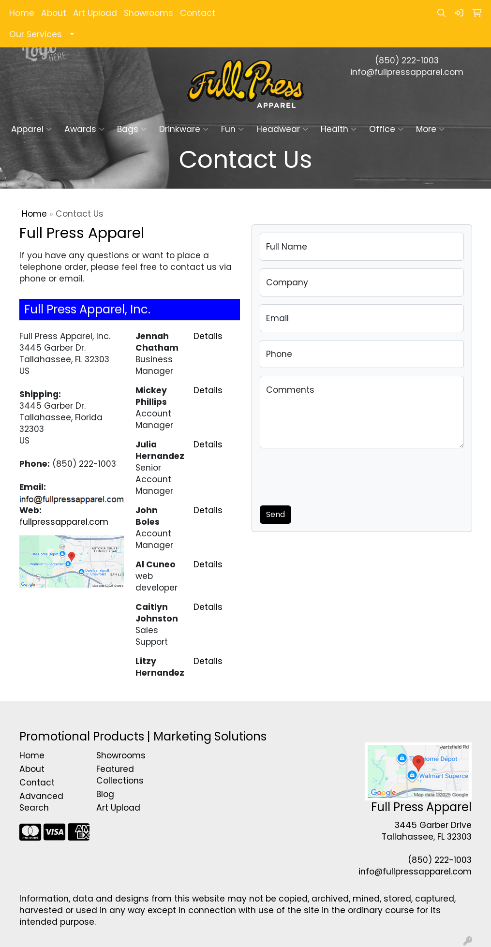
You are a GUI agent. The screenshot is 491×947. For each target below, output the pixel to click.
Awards (84, 129)
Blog (105, 794)
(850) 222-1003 (407, 60)
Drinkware (183, 129)
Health (339, 129)
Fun (232, 129)
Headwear (282, 129)
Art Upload (95, 13)
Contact (197, 13)
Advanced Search (41, 802)
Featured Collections (120, 774)
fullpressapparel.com (63, 522)
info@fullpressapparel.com (406, 72)
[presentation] (333, 475)
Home (21, 13)
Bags (132, 129)
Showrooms (148, 13)
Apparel (31, 129)
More (430, 129)
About (53, 13)
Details (208, 336)
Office (386, 129)
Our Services (35, 34)
